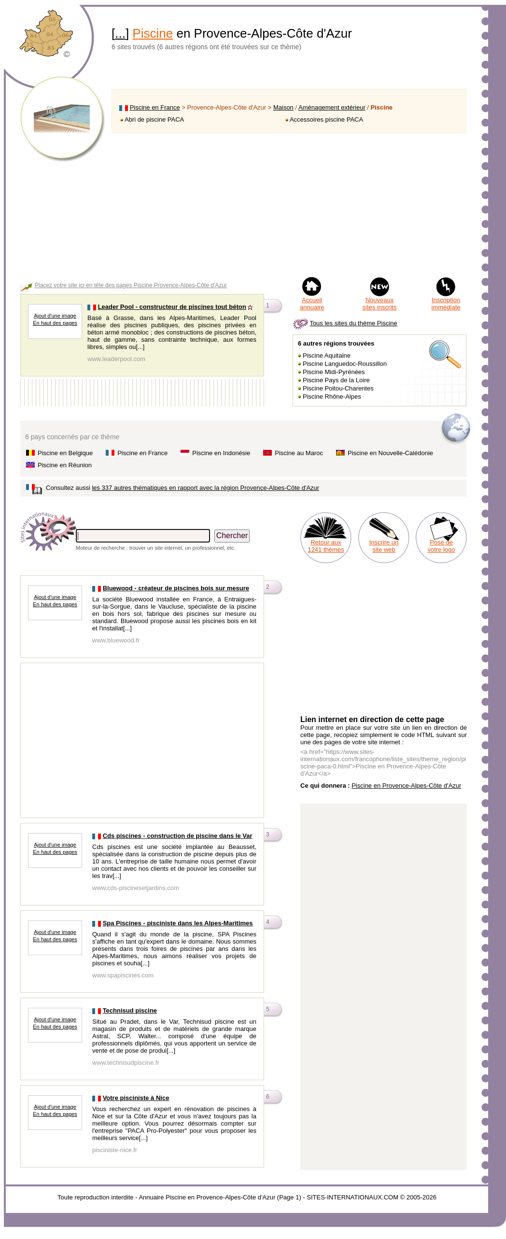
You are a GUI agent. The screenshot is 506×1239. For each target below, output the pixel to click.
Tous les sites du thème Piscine (353, 323)
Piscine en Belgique (65, 453)
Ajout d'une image (55, 316)
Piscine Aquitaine (327, 355)
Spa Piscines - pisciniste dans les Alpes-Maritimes (178, 923)
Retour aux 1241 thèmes (326, 546)
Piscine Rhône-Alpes (332, 396)
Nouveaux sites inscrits (380, 303)
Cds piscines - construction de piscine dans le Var (178, 835)
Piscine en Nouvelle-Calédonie (390, 453)
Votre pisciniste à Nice (136, 1097)
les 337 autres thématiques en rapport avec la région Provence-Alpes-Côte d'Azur (205, 487)
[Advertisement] (289, 204)
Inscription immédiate (446, 303)
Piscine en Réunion (65, 465)
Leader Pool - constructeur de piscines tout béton (172, 306)
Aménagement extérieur (331, 107)
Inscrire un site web (384, 546)
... (120, 33)
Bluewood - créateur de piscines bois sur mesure (176, 588)
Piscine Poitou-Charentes (338, 388)
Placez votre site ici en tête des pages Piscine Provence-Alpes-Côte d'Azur (131, 285)
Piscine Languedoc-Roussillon (345, 363)
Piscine (152, 33)
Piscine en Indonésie (221, 453)
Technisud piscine (130, 1010)
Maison (283, 107)
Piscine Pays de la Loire (336, 380)
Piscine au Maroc (299, 453)
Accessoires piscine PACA (326, 119)
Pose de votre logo (441, 546)
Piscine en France (155, 107)
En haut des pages (55, 323)
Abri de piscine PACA (154, 119)
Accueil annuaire (312, 303)
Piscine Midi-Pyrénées (334, 372)
